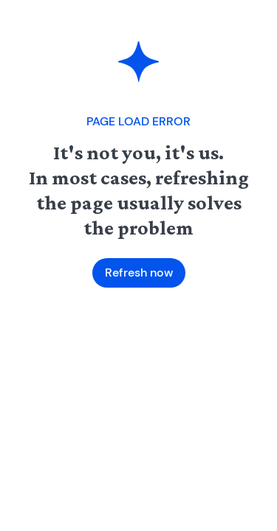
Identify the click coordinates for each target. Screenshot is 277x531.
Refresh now (139, 272)
